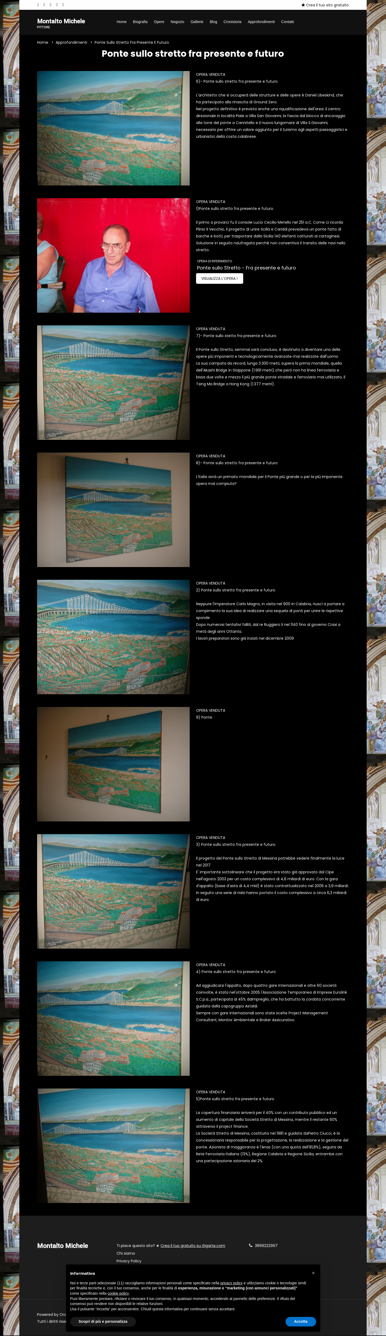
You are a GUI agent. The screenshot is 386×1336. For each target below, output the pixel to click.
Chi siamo (126, 1254)
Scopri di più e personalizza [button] (103, 1321)
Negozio (177, 22)
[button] (313, 1273)
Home (121, 22)
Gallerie (196, 22)
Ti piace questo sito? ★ (171, 1246)
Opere (159, 22)
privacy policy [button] (231, 1283)
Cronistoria (233, 22)
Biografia (140, 22)
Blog (213, 22)
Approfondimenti (261, 22)
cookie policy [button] (118, 1293)
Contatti (287, 22)
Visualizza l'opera (219, 279)
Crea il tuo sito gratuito (325, 5)
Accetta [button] (301, 1321)
